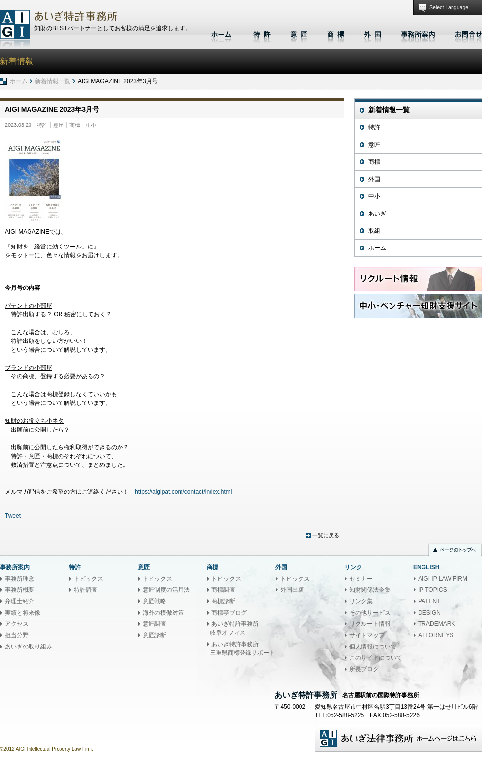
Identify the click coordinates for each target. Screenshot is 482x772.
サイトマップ (367, 635)
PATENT (429, 601)
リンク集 (361, 601)
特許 (261, 33)
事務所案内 (418, 33)
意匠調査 (154, 623)
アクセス (17, 623)
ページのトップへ (455, 550)
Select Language (448, 7)
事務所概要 (19, 590)
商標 (335, 33)
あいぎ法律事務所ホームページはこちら (398, 738)
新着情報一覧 (52, 81)
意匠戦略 (154, 601)
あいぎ (377, 213)
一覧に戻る (325, 535)
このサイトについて (375, 657)
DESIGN (429, 612)
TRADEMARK (436, 623)
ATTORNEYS (435, 635)
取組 (374, 230)
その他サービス (370, 612)
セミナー (361, 578)
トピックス (88, 578)
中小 (91, 125)
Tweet (13, 515)
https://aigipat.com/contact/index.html (183, 491)
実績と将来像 (22, 612)
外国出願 (292, 590)
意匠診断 (154, 635)
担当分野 (17, 635)
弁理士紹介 (19, 601)
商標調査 (223, 590)
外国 (372, 33)
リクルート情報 (370, 623)
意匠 (298, 33)
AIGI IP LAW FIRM (442, 578)
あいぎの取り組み (28, 646)
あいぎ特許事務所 (15, 28)
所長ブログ (364, 669)
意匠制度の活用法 (166, 590)
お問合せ (466, 33)
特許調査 (85, 590)
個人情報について (372, 646)
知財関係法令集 (370, 590)
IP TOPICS (432, 590)
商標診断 (223, 601)
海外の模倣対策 (163, 612)
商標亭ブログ (229, 612)
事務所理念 (19, 578)
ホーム (223, 33)
